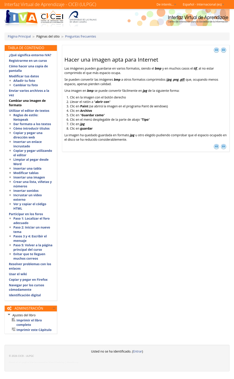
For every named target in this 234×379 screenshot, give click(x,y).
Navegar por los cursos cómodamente (26, 287)
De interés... (166, 4)
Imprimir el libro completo (29, 322)
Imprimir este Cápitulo (34, 330)
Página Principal (19, 36)
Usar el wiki (18, 274)
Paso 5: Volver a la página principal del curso (32, 247)
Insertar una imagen (29, 177)
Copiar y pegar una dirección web (27, 135)
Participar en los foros (26, 214)
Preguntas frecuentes (80, 36)
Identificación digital (25, 295)
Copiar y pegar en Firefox (28, 279)
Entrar (137, 351)
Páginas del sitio (48, 36)
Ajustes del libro (24, 315)
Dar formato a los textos (32, 124)
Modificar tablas (25, 173)
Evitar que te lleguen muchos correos (29, 256)
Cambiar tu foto (25, 85)
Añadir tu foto (24, 80)
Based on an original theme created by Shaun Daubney (37, 362)
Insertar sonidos (26, 190)
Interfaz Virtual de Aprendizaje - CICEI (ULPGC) (50, 4)
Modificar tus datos (24, 76)
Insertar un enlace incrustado (27, 144)
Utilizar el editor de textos (29, 110)
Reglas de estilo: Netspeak (25, 117)
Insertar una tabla (27, 168)
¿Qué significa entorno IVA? (30, 55)
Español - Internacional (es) (203, 4)
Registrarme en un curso (28, 60)
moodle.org (73, 362)
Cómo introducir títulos (31, 128)
